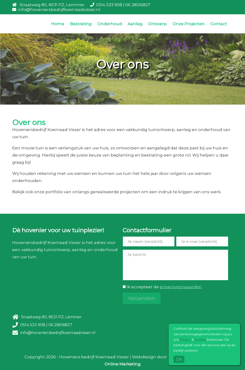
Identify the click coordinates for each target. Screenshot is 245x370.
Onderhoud (109, 23)
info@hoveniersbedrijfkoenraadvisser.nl (59, 9)
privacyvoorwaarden (181, 286)
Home (57, 23)
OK (179, 359)
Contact (218, 23)
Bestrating (81, 23)
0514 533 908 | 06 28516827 (123, 4)
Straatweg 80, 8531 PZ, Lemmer (52, 4)
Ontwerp (157, 23)
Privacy (185, 339)
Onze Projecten (188, 23)
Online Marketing (122, 364)
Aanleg (135, 23)
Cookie (200, 339)
